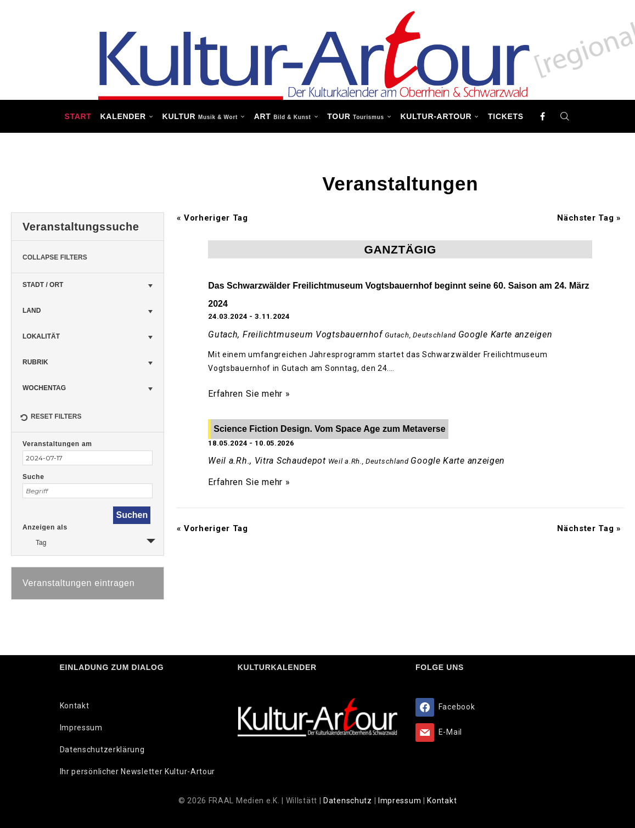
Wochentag (44, 388)
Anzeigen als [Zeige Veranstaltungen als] (45, 527)
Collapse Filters (55, 257)
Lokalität (41, 336)
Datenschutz (348, 800)
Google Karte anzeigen (505, 334)
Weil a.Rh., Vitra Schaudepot (267, 460)
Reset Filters (50, 418)
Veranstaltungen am (57, 444)
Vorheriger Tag (212, 218)
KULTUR (200, 116)
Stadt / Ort (43, 285)
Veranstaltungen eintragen (78, 583)
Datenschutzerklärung (102, 749)
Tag (34, 541)
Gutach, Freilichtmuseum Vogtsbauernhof (295, 334)
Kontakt (74, 705)
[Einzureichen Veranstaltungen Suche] (131, 515)
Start (77, 116)
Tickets (506, 116)
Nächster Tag (589, 218)
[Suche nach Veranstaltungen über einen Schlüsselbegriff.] (88, 490)
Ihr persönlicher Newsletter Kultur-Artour (138, 771)
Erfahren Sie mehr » (249, 393)
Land (32, 310)
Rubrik (35, 362)
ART (282, 116)
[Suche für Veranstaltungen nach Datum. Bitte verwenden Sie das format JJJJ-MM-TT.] (88, 457)
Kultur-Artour (436, 116)
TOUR (355, 116)
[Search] (565, 116)
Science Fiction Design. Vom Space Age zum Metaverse (329, 428)
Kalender (123, 116)
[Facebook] (543, 116)
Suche (33, 477)
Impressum (81, 727)
